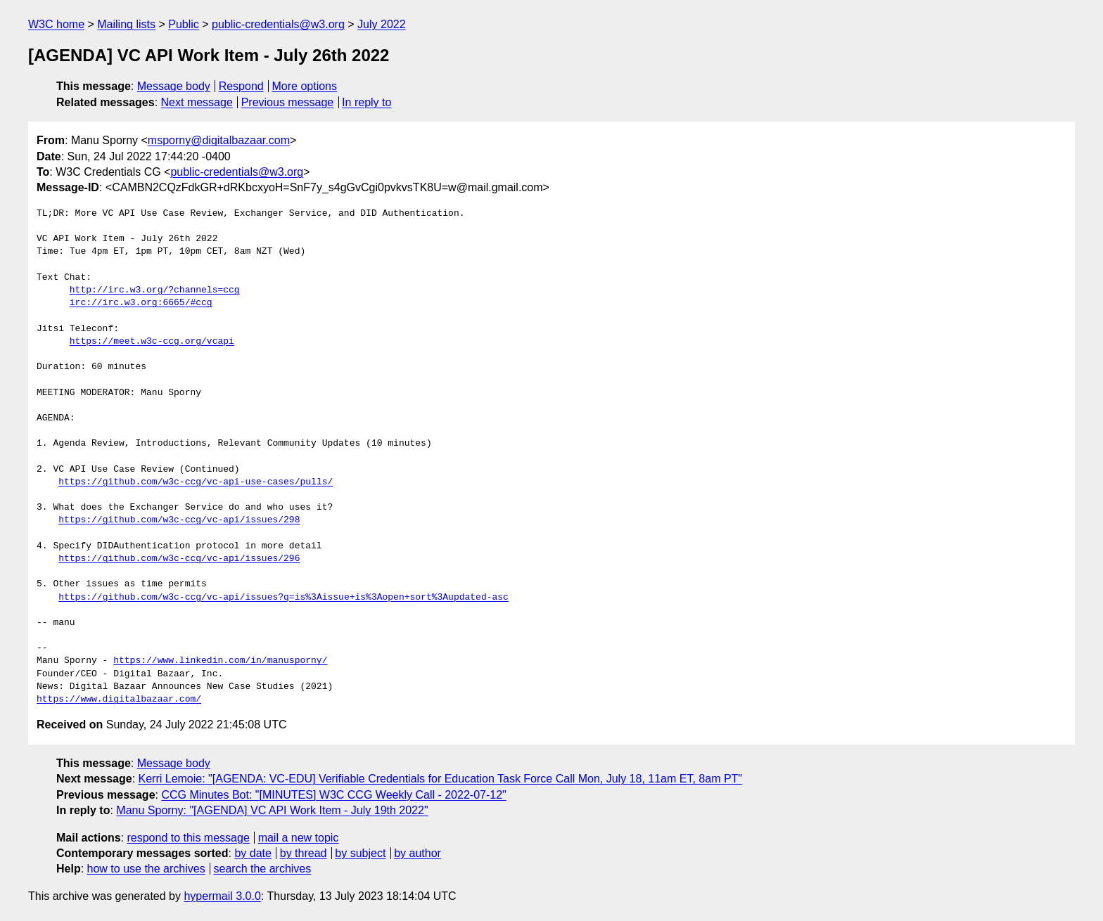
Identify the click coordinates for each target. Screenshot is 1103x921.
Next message (197, 102)
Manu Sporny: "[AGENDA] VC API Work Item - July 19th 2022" (272, 810)
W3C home (56, 24)
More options (305, 86)
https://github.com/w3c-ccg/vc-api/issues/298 (179, 520)
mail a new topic (298, 838)
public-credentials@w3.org (278, 24)
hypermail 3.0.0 (222, 896)
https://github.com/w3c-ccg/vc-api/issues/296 (179, 559)
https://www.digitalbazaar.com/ (119, 699)
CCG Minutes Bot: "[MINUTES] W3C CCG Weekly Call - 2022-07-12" (333, 795)
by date (252, 853)
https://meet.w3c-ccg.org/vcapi (152, 341)
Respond (241, 86)
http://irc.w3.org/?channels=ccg (155, 290)
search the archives (263, 869)
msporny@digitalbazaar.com (219, 140)
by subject (360, 853)
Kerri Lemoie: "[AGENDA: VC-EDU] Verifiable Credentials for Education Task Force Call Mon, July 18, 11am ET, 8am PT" (441, 779)
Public (183, 24)
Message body (173, 86)
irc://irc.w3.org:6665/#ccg (141, 303)
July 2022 (381, 24)
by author (417, 853)
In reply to (366, 102)
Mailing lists (126, 24)
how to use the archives (146, 869)
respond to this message (188, 838)
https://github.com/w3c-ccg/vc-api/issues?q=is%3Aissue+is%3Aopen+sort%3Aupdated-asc (283, 597)
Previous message (287, 102)
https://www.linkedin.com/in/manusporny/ (220, 661)
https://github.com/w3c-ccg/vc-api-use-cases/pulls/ (195, 482)
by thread (303, 853)
